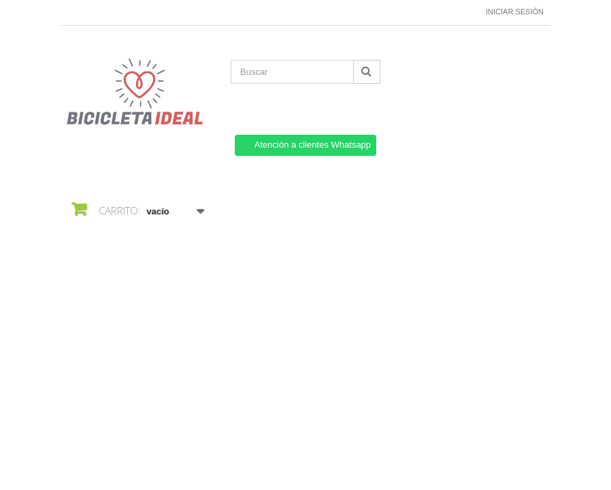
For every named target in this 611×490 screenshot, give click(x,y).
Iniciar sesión (515, 11)
